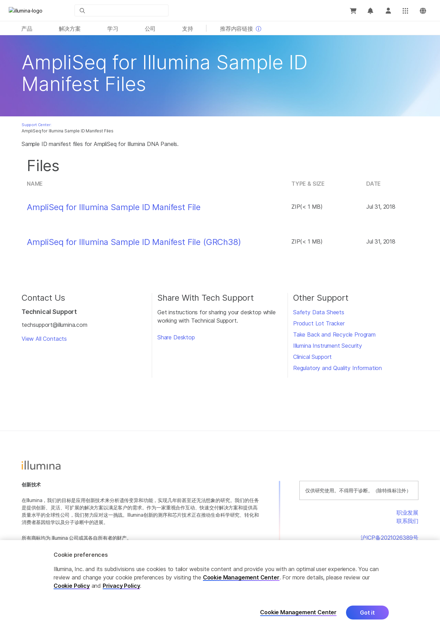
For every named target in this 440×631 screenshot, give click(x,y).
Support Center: (36, 124)
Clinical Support (312, 356)
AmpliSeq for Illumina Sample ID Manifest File (114, 207)
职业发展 (407, 512)
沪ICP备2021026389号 (389, 537)
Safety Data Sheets (318, 312)
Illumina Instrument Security (327, 345)
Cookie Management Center (241, 577)
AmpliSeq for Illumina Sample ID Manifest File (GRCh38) (134, 242)
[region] (220, 585)
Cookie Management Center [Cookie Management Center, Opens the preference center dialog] (298, 612)
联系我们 (407, 520)
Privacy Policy (121, 585)
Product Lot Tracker (319, 323)
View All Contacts (44, 338)
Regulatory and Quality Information (337, 367)
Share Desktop (176, 337)
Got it (367, 612)
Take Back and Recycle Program (334, 334)
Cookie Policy (72, 585)
